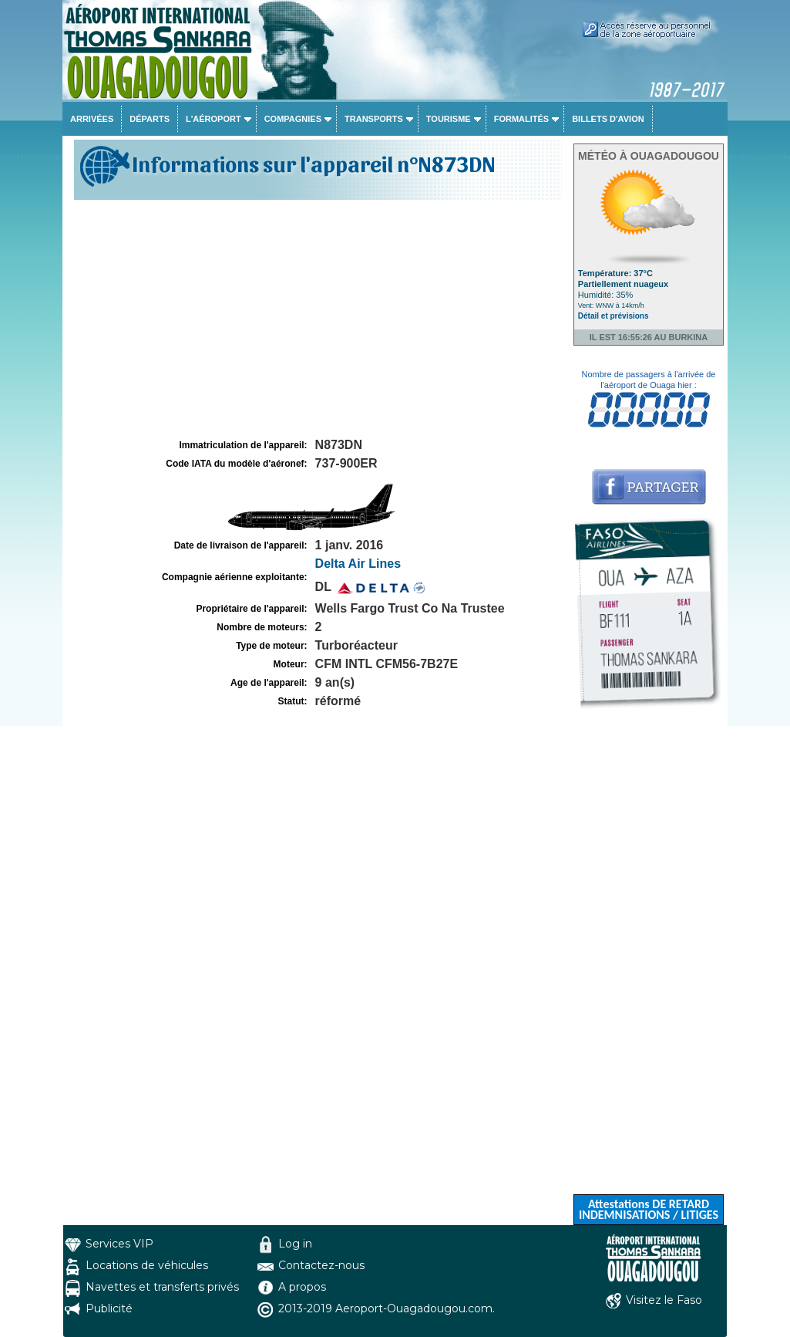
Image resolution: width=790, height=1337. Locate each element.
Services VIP (119, 1244)
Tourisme (448, 118)
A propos (302, 1287)
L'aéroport (213, 118)
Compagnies (292, 118)
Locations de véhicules (147, 1265)
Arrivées (91, 118)
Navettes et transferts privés (162, 1287)
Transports (374, 118)
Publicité (109, 1308)
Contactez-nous (321, 1265)
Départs (149, 118)
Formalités (522, 118)
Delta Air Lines (358, 563)
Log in (295, 1244)
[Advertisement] (316, 319)
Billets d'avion (608, 118)
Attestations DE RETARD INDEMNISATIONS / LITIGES (648, 1209)
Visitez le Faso (664, 1300)
